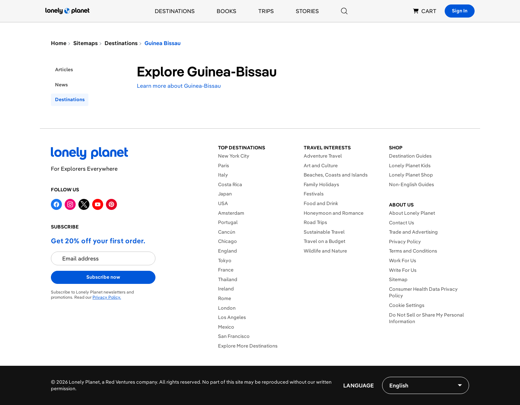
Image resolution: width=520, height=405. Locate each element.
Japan (225, 194)
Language (358, 385)
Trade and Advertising (413, 232)
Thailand (227, 279)
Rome (224, 298)
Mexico (226, 327)
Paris (223, 165)
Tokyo (224, 260)
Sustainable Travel (324, 232)
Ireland (226, 289)
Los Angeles (232, 317)
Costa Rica (230, 184)
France (226, 270)
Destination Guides (410, 156)
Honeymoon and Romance (334, 213)
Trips (266, 11)
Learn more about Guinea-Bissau (179, 85)
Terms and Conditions (413, 251)
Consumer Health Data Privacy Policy (423, 292)
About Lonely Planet (412, 213)
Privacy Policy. (107, 297)
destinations (70, 99)
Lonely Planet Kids (410, 165)
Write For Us (402, 270)
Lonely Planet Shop (411, 175)
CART (424, 11)
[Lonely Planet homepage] (67, 11)
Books (226, 11)
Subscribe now (103, 277)
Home (58, 43)
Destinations (175, 11)
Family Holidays (321, 184)
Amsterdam (231, 213)
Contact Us (401, 223)
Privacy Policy (405, 241)
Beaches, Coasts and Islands (336, 175)
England (227, 251)
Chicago (227, 241)
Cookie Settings (406, 305)
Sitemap (398, 279)
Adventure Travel (323, 156)
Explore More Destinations (248, 346)
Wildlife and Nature (325, 251)
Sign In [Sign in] (459, 11)
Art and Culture (321, 165)
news (61, 85)
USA (223, 203)
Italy (223, 175)
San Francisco (234, 336)
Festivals (314, 194)
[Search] (344, 11)
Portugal (228, 222)
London (227, 308)
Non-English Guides (411, 184)
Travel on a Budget (324, 241)
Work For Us (402, 260)
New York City (233, 156)
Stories (307, 11)
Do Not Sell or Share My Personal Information (426, 318)
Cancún (226, 232)
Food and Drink (321, 203)
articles (64, 69)
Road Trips (315, 222)
